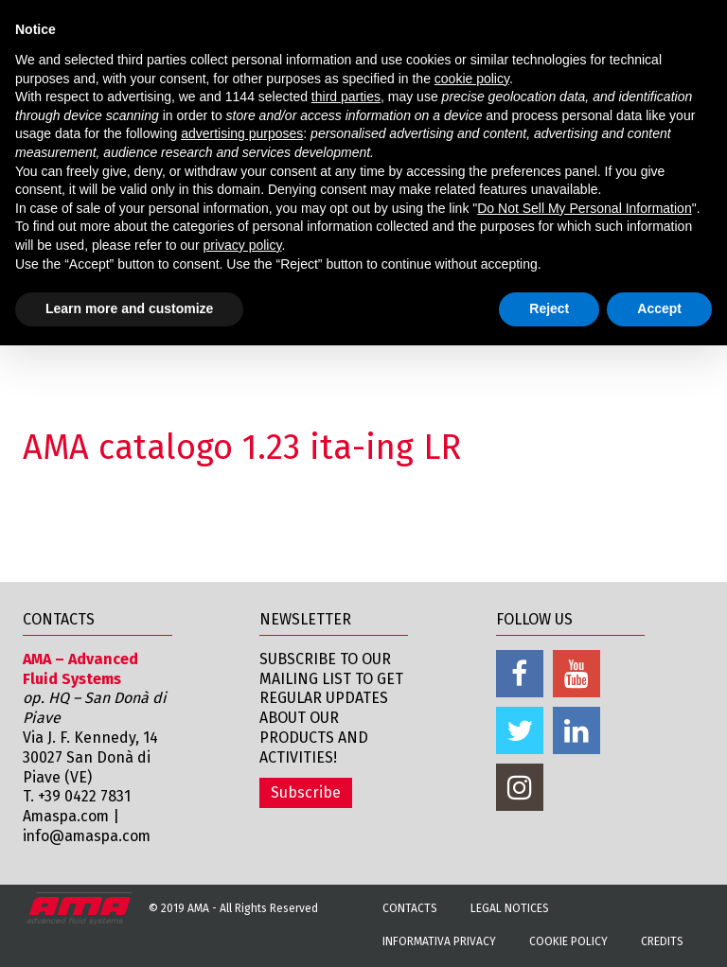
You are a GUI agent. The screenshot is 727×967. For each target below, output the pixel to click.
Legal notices (509, 908)
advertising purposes (242, 133)
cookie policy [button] (471, 78)
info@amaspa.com (88, 836)
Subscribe (306, 792)
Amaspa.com (67, 816)
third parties (346, 96)
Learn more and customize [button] (129, 308)
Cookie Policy (568, 941)
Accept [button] (659, 308)
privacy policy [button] (242, 245)
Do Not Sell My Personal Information (584, 208)
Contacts (409, 908)
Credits (662, 941)
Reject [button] (549, 308)
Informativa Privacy (439, 941)
